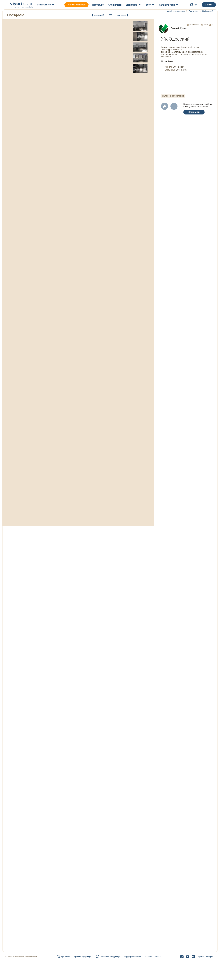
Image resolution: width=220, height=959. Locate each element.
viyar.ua (201, 957)
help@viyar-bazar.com (132, 957)
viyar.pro (209, 957)
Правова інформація (82, 957)
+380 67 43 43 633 (153, 957)
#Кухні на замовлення (173, 96)
